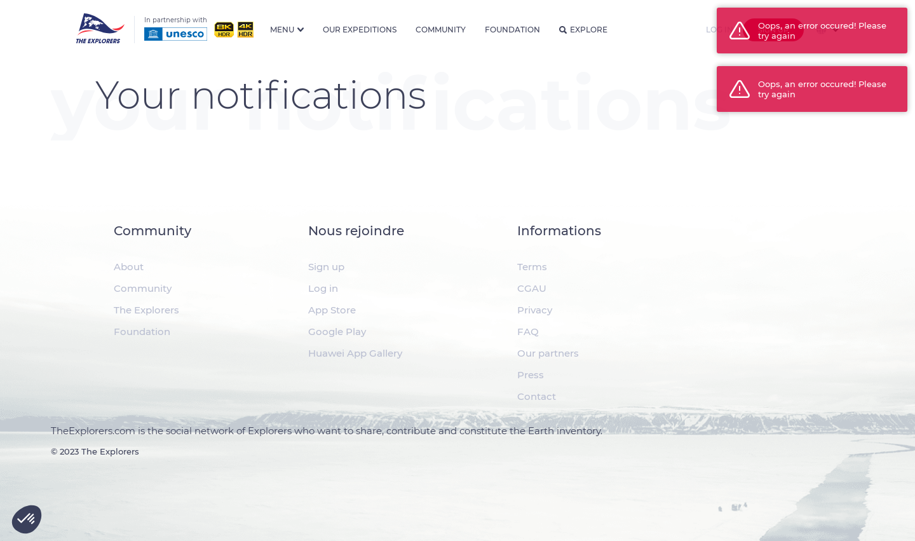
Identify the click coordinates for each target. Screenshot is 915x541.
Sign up (326, 267)
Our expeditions (359, 29)
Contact (536, 396)
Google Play (337, 331)
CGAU (531, 288)
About (129, 267)
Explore (583, 29)
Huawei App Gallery (355, 353)
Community (441, 29)
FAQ (528, 331)
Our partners (548, 353)
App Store (332, 310)
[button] (26, 519)
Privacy (534, 310)
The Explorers (146, 310)
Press (530, 375)
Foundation (512, 29)
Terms (532, 267)
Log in (323, 288)
